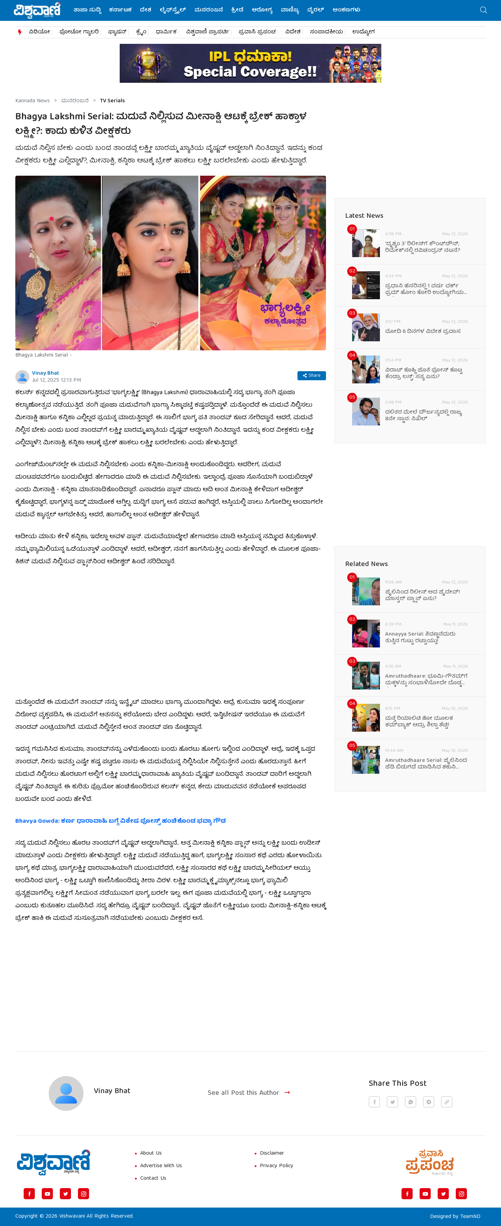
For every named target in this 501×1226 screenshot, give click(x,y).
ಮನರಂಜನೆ (208, 10)
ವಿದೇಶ (293, 32)
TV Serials (112, 101)
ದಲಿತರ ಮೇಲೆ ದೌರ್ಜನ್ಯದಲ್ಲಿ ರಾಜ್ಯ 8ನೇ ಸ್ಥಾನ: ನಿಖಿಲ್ (423, 416)
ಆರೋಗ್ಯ (262, 10)
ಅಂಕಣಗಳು (346, 10)
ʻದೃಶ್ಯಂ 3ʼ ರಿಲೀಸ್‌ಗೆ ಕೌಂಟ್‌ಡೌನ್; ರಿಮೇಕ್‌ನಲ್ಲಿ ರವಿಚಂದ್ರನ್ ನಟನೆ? (422, 247)
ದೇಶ (145, 10)
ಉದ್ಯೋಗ (363, 32)
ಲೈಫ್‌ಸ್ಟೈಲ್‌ (173, 10)
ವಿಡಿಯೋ (39, 32)
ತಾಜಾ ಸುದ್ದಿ (87, 10)
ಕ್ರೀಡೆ (237, 10)
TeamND (470, 1217)
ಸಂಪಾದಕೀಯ (326, 32)
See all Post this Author (250, 1093)
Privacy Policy (276, 1166)
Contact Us (153, 1179)
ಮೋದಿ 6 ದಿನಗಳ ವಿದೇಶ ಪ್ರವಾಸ (423, 332)
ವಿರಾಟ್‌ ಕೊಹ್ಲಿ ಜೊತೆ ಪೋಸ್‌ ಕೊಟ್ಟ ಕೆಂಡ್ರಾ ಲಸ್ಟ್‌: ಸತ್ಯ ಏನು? (423, 374)
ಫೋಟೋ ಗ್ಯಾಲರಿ (79, 32)
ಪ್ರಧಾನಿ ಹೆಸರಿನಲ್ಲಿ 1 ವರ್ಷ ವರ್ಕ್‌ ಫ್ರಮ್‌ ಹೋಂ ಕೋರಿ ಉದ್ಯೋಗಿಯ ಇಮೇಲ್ (424, 289)
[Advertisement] (170, 983)
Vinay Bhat (45, 373)
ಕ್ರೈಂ (141, 32)
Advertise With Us (161, 1166)
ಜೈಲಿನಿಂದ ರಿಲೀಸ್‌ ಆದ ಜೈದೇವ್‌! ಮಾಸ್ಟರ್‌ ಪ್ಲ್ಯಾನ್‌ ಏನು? (422, 596)
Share (311, 376)
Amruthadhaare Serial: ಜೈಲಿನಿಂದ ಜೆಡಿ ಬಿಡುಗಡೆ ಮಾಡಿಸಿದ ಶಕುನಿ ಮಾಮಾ (426, 764)
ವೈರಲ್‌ (315, 10)
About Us (151, 1154)
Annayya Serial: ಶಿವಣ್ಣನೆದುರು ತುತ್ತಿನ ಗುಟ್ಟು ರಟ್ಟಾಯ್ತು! (420, 638)
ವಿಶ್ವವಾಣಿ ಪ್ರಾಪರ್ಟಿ (207, 32)
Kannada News (32, 101)
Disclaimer (272, 1154)
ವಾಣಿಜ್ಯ (290, 10)
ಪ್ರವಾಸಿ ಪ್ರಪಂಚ (257, 32)
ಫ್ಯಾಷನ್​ (117, 32)
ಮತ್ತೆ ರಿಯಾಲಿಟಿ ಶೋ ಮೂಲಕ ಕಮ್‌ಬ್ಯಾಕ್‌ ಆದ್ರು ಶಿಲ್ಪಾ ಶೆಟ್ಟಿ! (419, 722)
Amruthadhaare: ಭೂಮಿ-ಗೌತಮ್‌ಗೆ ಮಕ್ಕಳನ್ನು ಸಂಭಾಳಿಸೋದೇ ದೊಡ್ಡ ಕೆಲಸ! (426, 680)
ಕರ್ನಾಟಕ (120, 10)
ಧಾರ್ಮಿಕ (166, 32)
